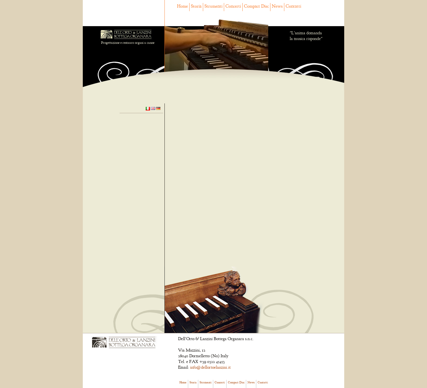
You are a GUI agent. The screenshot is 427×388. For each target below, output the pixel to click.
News (277, 6)
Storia (196, 6)
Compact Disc (256, 6)
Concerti (233, 6)
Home (182, 6)
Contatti (293, 6)
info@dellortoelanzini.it (210, 367)
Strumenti (213, 6)
